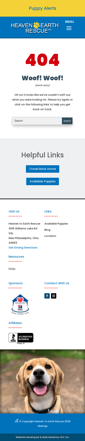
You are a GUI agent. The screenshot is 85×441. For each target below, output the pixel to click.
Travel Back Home (42, 169)
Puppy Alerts (42, 8)
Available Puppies (43, 181)
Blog (47, 230)
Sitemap (43, 426)
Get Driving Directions (23, 248)
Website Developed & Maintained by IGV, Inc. (42, 437)
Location (50, 236)
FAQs (12, 269)
